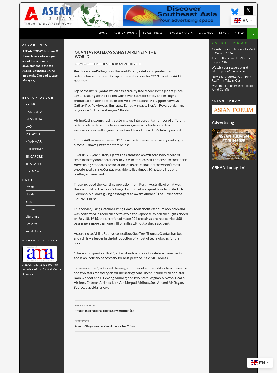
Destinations (123, 33)
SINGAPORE (34, 156)
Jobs (29, 201)
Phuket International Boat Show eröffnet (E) (122, 307)
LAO (29, 126)
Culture (31, 209)
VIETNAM (32, 171)
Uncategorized (129, 64)
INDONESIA (34, 119)
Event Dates (34, 231)
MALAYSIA (33, 134)
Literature (32, 216)
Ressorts (31, 224)
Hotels (30, 194)
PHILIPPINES (34, 149)
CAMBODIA (34, 112)
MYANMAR (34, 141)
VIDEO (239, 33)
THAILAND (33, 164)
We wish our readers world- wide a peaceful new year (230, 69)
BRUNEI (31, 104)
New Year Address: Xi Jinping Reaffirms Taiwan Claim (231, 78)
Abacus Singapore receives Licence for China (122, 323)
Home (103, 33)
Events (30, 186)
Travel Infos (110, 64)
